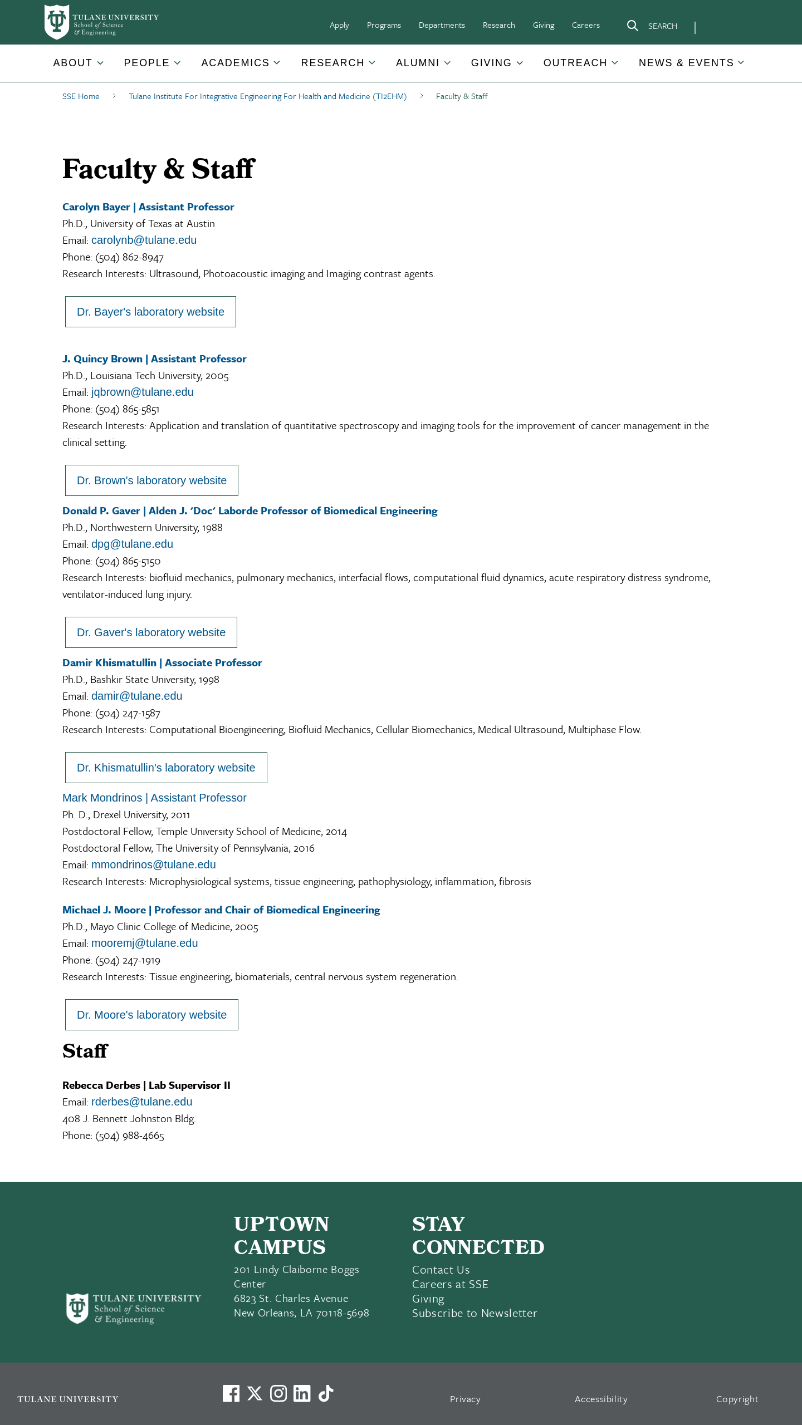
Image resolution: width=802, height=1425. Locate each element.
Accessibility (601, 1399)
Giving (543, 24)
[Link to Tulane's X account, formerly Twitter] (254, 1393)
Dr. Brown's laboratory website (152, 480)
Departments (442, 24)
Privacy (465, 1399)
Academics (235, 62)
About (73, 62)
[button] (74, 63)
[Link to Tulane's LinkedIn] (302, 1393)
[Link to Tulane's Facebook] (278, 1393)
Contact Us (441, 1269)
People (147, 62)
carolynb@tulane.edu (144, 240)
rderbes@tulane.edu (142, 1101)
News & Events (686, 62)
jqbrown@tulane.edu (142, 392)
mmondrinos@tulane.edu (153, 864)
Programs (384, 24)
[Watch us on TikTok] (325, 1393)
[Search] (651, 28)
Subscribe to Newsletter (474, 1312)
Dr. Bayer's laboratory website (150, 312)
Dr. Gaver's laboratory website (151, 632)
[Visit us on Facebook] (231, 1393)
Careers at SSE (450, 1283)
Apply (339, 24)
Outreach (576, 62)
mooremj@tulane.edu (144, 943)
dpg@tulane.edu (132, 544)
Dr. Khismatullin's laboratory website (166, 767)
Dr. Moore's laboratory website (152, 1015)
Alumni (418, 62)
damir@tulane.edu (137, 696)
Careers (586, 24)
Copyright (737, 1399)
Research (499, 24)
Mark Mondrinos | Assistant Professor (154, 798)
